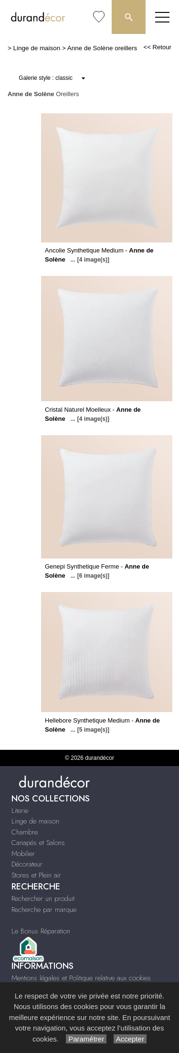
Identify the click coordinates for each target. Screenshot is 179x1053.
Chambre (24, 832)
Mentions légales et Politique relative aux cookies (81, 978)
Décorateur (26, 864)
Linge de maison (37, 48)
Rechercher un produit (42, 898)
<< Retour (157, 47)
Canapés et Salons (38, 842)
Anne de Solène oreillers (102, 48)
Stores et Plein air (36, 875)
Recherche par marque (43, 909)
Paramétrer (86, 1039)
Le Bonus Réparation (40, 931)
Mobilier (23, 853)
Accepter (130, 1039)
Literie (19, 810)
